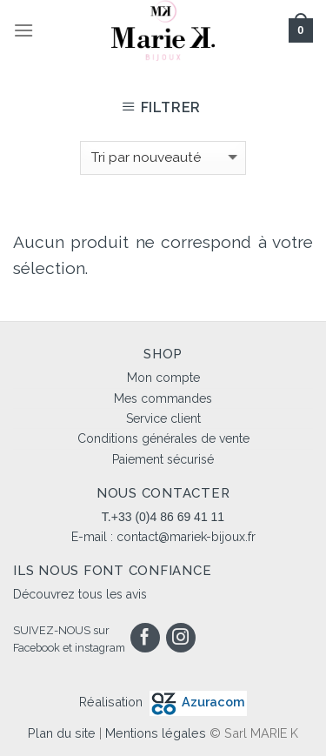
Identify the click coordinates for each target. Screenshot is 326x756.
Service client (163, 418)
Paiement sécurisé (163, 459)
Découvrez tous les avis (80, 594)
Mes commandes (163, 398)
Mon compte (163, 378)
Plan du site (62, 733)
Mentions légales (155, 733)
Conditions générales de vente (163, 438)
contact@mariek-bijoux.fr (186, 537)
